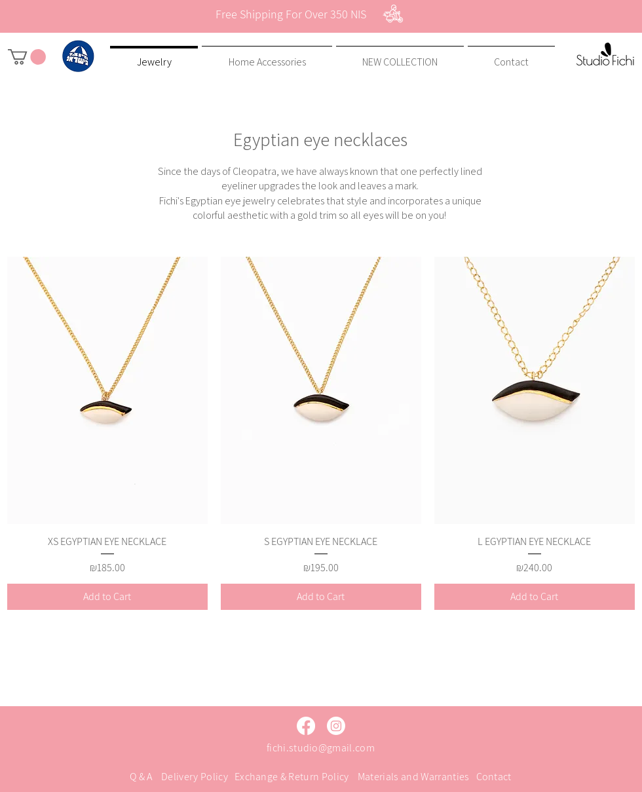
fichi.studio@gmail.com (321, 748)
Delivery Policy (194, 776)
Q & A (141, 776)
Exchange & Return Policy (292, 776)
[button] (27, 57)
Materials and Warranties (414, 776)
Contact (494, 776)
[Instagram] (336, 726)
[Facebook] (306, 726)
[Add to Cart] (107, 597)
